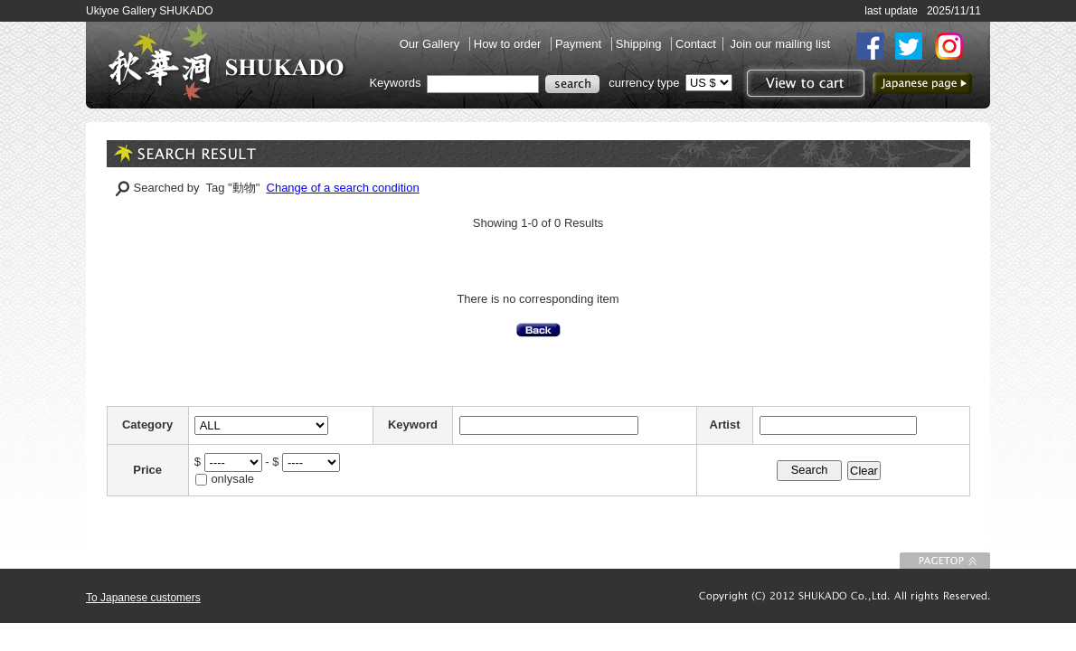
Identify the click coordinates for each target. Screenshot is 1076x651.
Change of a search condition (343, 187)
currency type (644, 83)
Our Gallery (431, 44)
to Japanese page (922, 83)
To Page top (945, 560)
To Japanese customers (143, 597)
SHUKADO (226, 61)
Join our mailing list (780, 44)
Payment (580, 44)
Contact (695, 44)
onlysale (232, 479)
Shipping (640, 44)
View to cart (803, 83)
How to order (509, 44)
